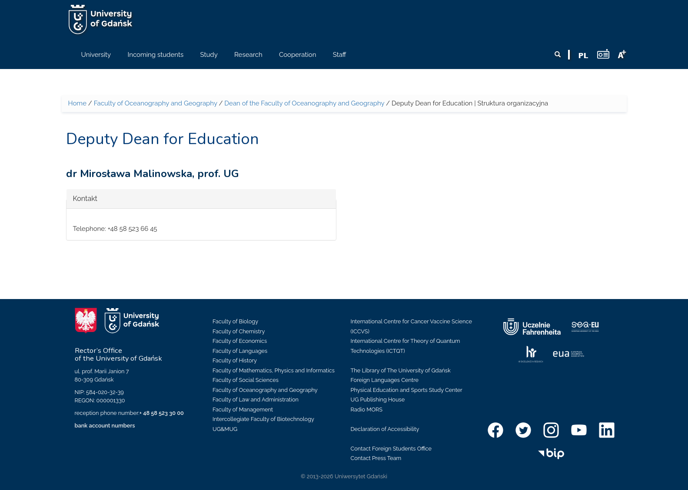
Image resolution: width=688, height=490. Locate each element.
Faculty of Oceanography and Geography (155, 103)
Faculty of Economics (240, 341)
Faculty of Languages (240, 351)
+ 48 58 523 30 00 (162, 413)
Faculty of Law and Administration (256, 399)
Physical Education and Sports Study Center (406, 390)
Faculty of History (235, 360)
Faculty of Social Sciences (246, 380)
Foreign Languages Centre (385, 380)
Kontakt (85, 198)
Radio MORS (367, 409)
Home (77, 103)
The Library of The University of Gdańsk (401, 370)
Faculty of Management (243, 409)
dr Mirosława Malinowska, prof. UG (152, 174)
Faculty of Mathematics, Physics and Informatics (274, 370)
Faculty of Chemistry (239, 331)
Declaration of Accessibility (385, 429)
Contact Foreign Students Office (391, 448)
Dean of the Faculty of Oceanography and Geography (304, 103)
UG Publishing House (378, 399)
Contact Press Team (376, 458)
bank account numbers (105, 425)
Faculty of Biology (235, 321)
